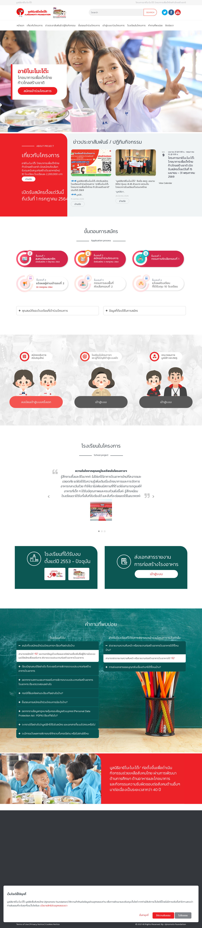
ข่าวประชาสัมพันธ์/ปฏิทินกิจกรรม (60, 25)
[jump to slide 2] (100, 128)
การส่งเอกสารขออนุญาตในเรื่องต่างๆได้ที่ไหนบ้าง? (133, 667)
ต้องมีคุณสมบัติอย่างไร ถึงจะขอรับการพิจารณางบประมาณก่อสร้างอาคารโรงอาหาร (55, 668)
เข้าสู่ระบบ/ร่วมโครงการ (114, 25)
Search (150, 12)
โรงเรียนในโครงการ (136, 25)
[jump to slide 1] (97, 128)
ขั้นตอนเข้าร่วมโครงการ (89, 25)
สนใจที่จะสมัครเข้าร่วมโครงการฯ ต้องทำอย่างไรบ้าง (47, 645)
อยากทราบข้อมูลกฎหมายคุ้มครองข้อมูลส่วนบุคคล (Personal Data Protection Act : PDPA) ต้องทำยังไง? (54, 713)
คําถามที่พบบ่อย (155, 25)
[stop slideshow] (106, 128)
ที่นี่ (36, 654)
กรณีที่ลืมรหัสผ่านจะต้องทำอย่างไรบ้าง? (41, 693)
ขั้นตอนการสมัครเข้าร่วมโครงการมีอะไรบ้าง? (43, 702)
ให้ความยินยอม (163, 915)
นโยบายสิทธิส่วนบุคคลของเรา (53, 905)
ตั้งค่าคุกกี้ (144, 915)
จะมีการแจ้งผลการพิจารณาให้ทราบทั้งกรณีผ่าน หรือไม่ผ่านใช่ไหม (54, 733)
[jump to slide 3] (103, 128)
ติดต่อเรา (169, 25)
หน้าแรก (20, 25)
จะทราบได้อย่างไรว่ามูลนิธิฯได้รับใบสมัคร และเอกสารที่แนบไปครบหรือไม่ (57, 724)
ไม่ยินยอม (183, 915)
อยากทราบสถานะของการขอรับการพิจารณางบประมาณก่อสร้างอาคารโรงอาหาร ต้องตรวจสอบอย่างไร (56, 682)
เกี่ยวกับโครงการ (35, 25)
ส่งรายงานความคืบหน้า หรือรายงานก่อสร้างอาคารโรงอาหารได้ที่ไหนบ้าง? (142, 647)
